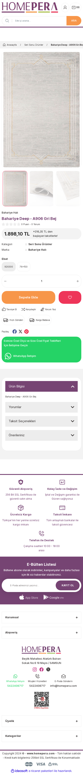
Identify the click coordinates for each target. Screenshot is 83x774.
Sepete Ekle (28, 297)
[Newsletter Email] (41, 585)
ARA (74, 20)
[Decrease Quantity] (4, 281)
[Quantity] (41, 281)
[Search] (41, 20)
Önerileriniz (17, 435)
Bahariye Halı (37, 249)
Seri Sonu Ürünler (40, 244)
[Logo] (30, 7)
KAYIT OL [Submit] (68, 585)
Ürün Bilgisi (17, 386)
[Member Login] (65, 7)
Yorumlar (15, 407)
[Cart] (75, 7)
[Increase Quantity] (78, 281)
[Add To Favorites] (70, 297)
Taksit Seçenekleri (22, 421)
